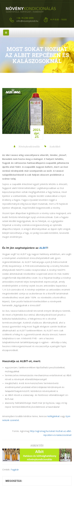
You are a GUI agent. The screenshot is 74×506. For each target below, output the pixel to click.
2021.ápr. (37, 133)
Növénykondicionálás (29, 146)
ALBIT (43, 247)
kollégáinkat (54, 416)
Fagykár (15, 469)
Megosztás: (13, 480)
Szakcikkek (55, 146)
